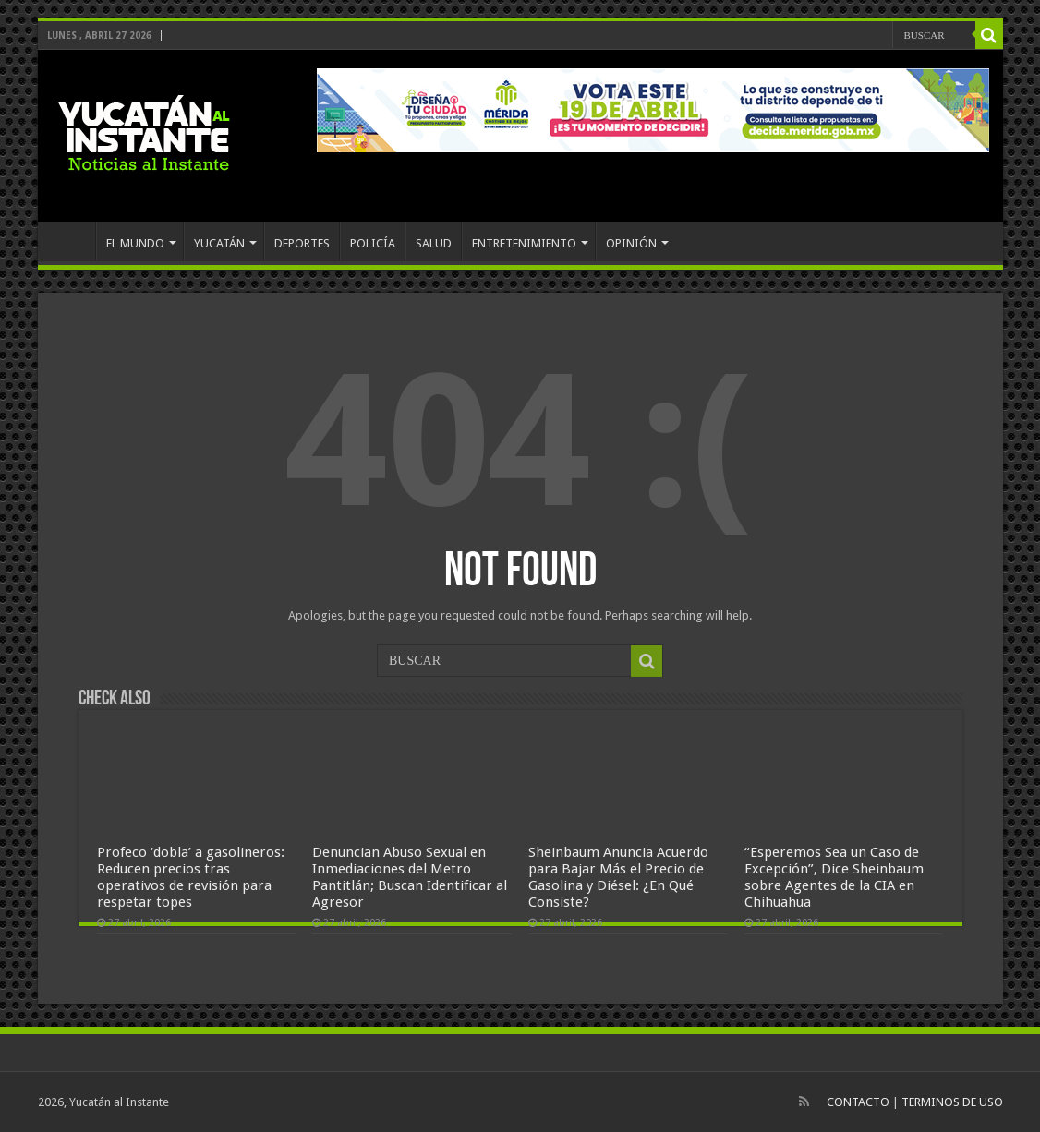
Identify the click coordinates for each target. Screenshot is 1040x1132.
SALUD (434, 243)
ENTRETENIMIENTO (524, 243)
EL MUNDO (135, 243)
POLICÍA (372, 243)
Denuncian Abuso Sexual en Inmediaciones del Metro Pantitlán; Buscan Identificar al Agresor (409, 877)
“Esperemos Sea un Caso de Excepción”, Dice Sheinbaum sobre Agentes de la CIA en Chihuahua (834, 877)
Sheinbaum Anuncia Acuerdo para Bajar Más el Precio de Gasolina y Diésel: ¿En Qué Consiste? (618, 877)
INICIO (71, 241)
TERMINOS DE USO (952, 1102)
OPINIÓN (631, 243)
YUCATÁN (219, 243)
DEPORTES (302, 243)
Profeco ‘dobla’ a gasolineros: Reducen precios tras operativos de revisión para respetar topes (190, 877)
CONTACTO (858, 1102)
